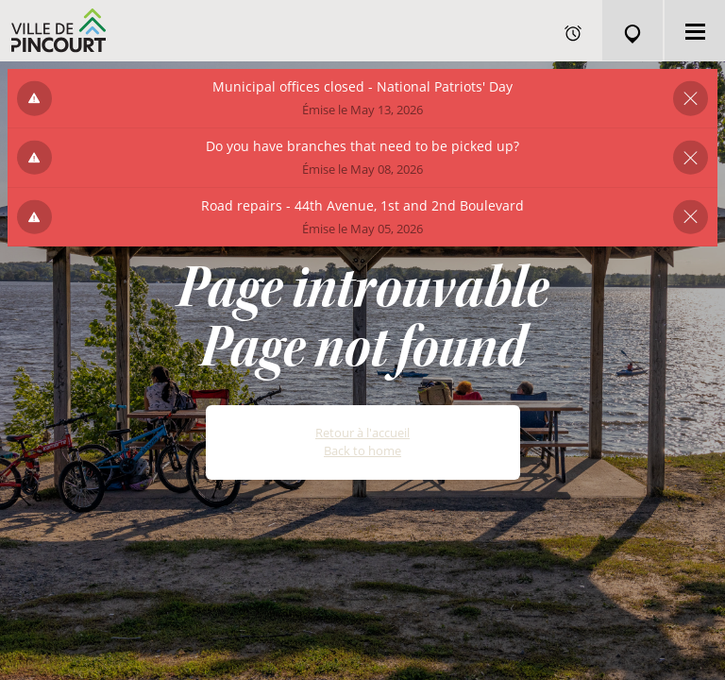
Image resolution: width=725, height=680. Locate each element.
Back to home (362, 450)
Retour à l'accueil (362, 432)
